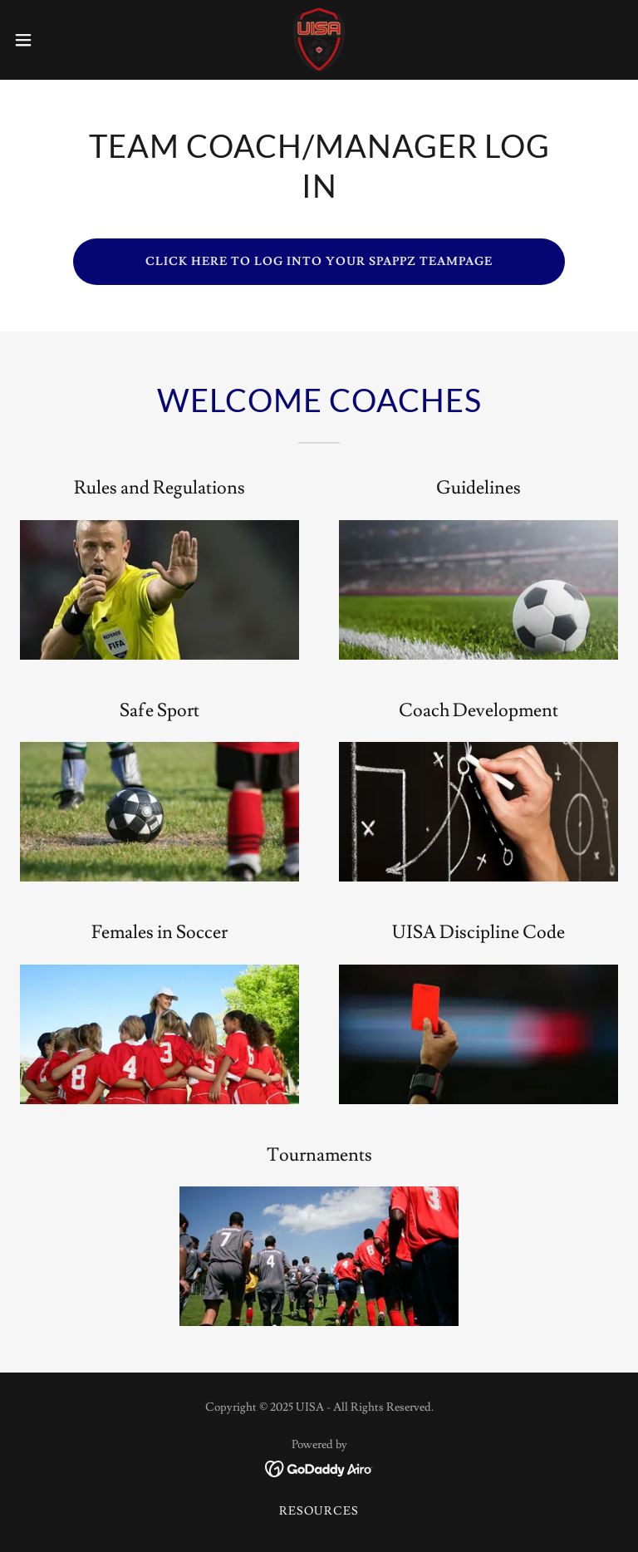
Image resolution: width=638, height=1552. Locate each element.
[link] (319, 40)
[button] (54, 39)
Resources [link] (319, 1511)
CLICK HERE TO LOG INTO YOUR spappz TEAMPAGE (319, 261)
